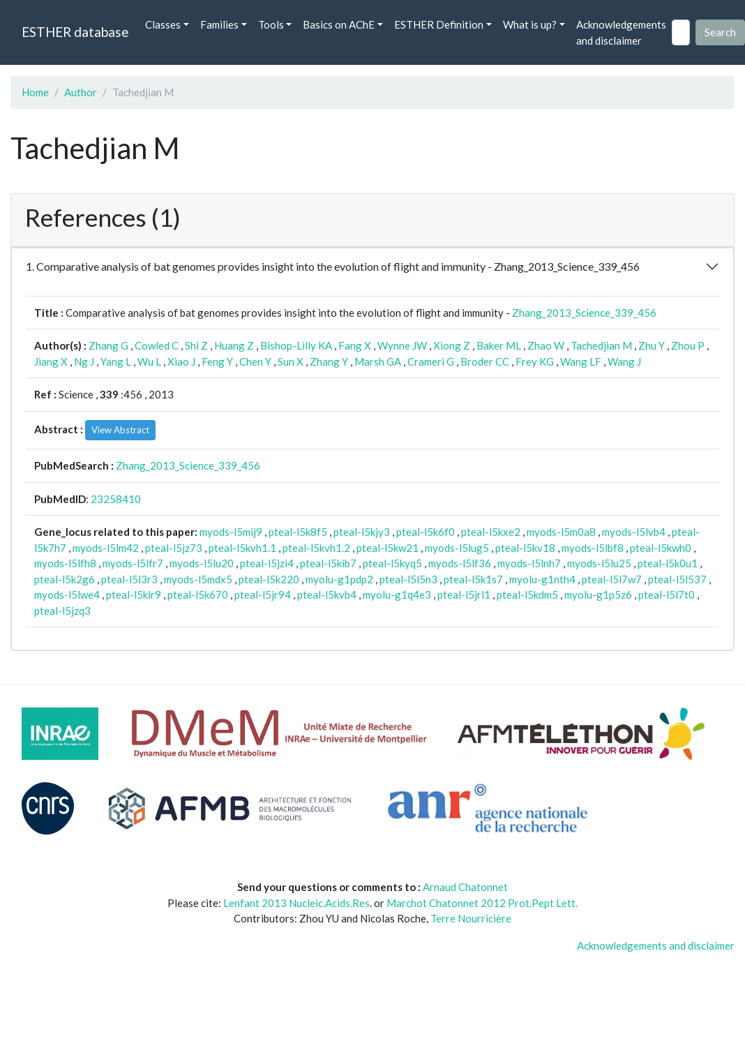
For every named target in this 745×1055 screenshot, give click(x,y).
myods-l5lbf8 (593, 547)
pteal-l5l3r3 (129, 579)
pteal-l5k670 (197, 594)
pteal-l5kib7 (328, 563)
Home (35, 92)
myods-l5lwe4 (67, 594)
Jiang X (51, 361)
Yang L (115, 361)
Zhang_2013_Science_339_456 (584, 312)
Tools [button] (271, 24)
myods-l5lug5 (457, 547)
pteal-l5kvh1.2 (316, 547)
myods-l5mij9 (231, 531)
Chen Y (255, 361)
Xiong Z (451, 345)
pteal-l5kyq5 (392, 563)
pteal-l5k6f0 (425, 531)
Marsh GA (377, 361)
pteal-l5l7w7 (612, 579)
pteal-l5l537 (677, 579)
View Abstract (120, 429)
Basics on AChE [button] (339, 24)
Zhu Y (651, 345)
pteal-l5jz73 (173, 547)
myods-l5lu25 (599, 563)
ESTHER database (75, 32)
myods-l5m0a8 (561, 531)
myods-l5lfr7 (133, 563)
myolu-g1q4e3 (397, 594)
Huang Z (234, 345)
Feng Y (217, 361)
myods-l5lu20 (202, 563)
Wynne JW (402, 345)
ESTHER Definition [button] (438, 24)
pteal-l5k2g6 (64, 579)
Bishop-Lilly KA (296, 345)
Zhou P (688, 345)
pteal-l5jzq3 (62, 610)
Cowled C (157, 345)
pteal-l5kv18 (525, 547)
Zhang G (108, 345)
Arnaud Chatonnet (465, 887)
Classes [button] (163, 24)
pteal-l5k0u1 (668, 563)
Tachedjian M (601, 345)
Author (80, 92)
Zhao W (545, 345)
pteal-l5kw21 (387, 547)
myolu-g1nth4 (542, 579)
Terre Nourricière (470, 918)
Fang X (354, 345)
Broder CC (484, 361)
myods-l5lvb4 (633, 531)
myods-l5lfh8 (65, 563)
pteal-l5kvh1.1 (242, 547)
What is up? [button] (530, 24)
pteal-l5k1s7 (473, 579)
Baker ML (498, 345)
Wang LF (580, 361)
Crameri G (430, 361)
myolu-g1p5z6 (598, 594)
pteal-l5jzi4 (267, 563)
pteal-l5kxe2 (490, 531)
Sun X (290, 361)
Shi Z (196, 345)
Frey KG (535, 361)
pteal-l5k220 (269, 579)
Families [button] (219, 24)
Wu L (149, 361)
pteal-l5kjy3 (361, 531)
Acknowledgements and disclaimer (621, 32)
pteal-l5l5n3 (408, 579)
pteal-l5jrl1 (463, 594)
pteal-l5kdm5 (527, 594)
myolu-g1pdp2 (339, 579)
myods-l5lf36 (459, 563)
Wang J (624, 361)
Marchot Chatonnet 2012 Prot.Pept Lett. (482, 903)
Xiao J (181, 361)
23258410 (116, 499)
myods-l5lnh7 (529, 563)
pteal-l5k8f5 (298, 531)
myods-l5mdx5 (198, 579)
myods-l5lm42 (106, 547)
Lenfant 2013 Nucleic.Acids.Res (296, 903)
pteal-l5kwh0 (660, 547)
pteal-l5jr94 (262, 594)
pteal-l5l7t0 (666, 594)
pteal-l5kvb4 (326, 594)
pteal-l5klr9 (133, 594)
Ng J (84, 361)
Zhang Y (329, 361)
